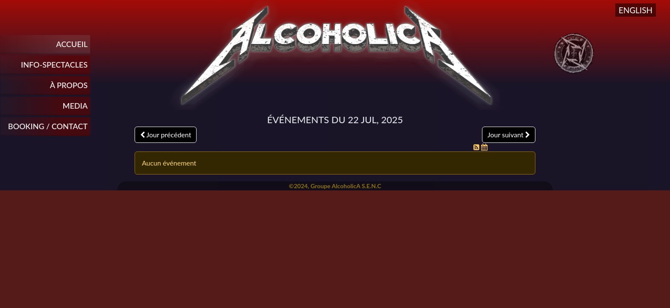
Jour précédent (165, 134)
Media (75, 105)
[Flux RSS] (477, 147)
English (635, 10)
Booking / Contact (48, 126)
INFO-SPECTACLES (54, 64)
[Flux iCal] (484, 147)
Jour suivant (509, 134)
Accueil (72, 44)
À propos (69, 85)
